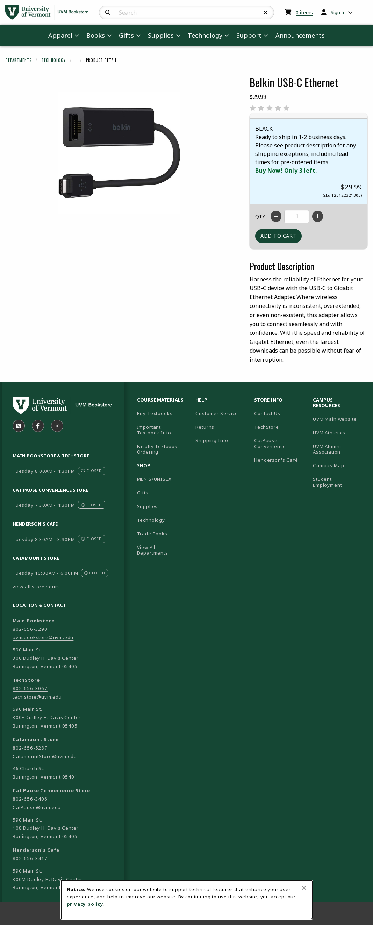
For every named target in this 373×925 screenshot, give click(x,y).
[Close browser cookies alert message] (304, 887)
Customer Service (216, 413)
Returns (204, 427)
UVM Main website (339, 418)
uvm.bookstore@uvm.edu (43, 637)
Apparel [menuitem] (60, 35)
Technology (54, 60)
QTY (260, 216)
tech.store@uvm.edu (37, 697)
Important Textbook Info (154, 430)
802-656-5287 (30, 748)
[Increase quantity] (317, 216)
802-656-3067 (30, 688)
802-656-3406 (30, 799)
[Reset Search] (265, 13)
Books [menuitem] (95, 35)
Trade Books (152, 533)
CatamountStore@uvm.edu (45, 756)
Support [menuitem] (248, 35)
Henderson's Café (276, 460)
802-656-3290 (30, 629)
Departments (18, 60)
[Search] (108, 13)
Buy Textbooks (155, 413)
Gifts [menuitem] (126, 35)
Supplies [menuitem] (161, 35)
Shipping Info (211, 440)
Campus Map (339, 465)
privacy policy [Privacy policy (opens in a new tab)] (85, 904)
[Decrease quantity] (276, 216)
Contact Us (267, 413)
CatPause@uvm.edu (37, 807)
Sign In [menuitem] (338, 12)
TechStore (266, 427)
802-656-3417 (30, 858)
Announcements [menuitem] (300, 35)
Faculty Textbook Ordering (157, 449)
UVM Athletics (339, 432)
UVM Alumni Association (339, 449)
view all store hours (36, 587)
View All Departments (152, 550)
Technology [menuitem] (205, 35)
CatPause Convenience (270, 443)
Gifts (143, 493)
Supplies (147, 506)
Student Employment (339, 482)
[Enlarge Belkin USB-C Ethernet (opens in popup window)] (119, 153)
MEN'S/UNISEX (154, 479)
